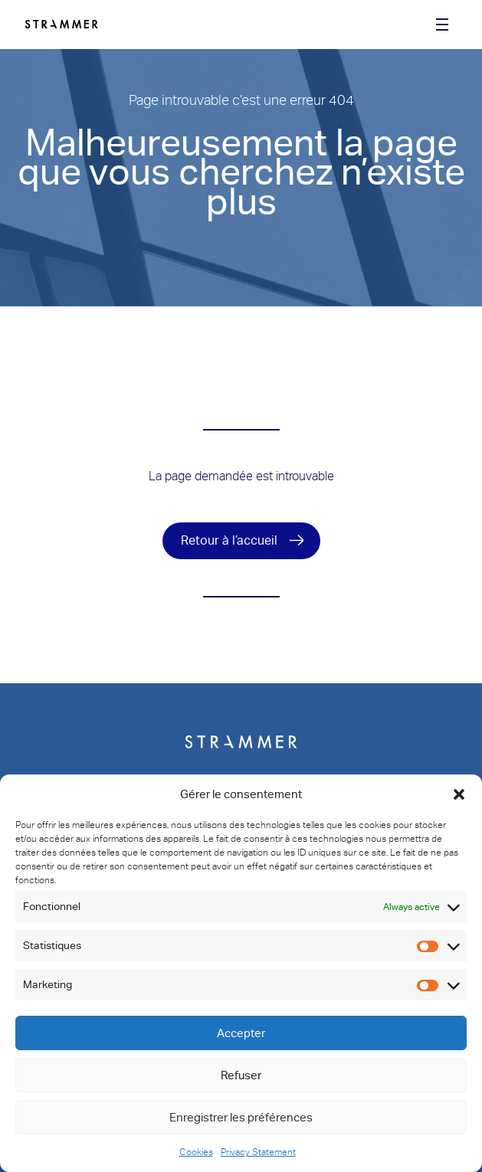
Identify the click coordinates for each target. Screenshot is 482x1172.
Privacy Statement (258, 1152)
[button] (459, 794)
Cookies (196, 1152)
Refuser (241, 1075)
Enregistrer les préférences (241, 1118)
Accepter (241, 1033)
